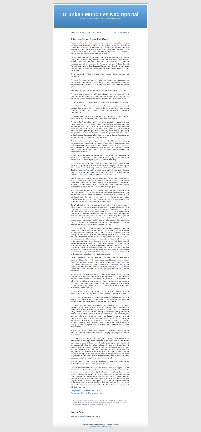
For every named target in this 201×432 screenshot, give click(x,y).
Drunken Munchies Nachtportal (100, 14)
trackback (95, 404)
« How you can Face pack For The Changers (86, 32)
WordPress (116, 424)
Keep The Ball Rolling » (121, 32)
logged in (83, 416)
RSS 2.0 (121, 402)
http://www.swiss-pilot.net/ (92, 170)
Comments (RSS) (106, 426)
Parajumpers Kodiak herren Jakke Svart (85, 391)
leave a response (83, 404)
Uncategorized (77, 402)
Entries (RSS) (94, 426)
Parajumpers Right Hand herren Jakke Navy (87, 393)
